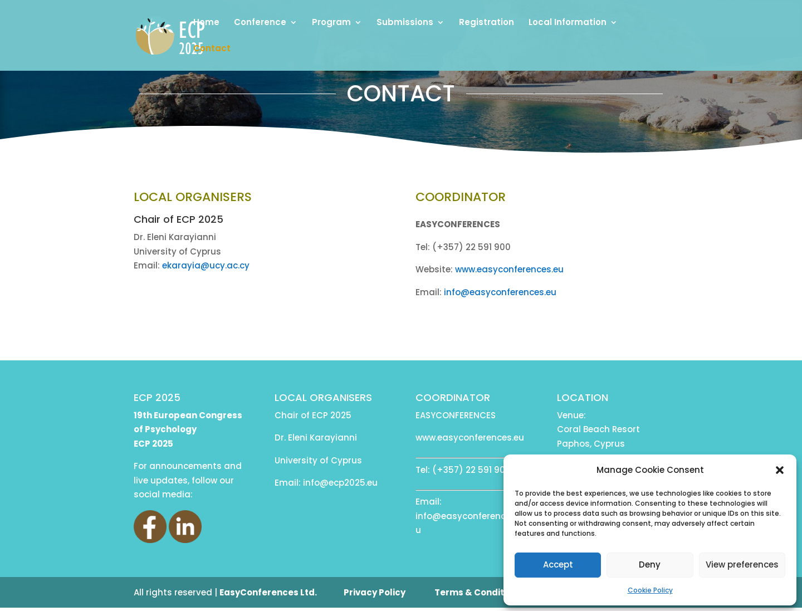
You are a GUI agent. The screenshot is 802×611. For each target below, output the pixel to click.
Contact (212, 49)
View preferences (742, 564)
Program (331, 23)
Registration (486, 23)
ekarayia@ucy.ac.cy (206, 265)
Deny (650, 564)
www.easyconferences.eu (509, 269)
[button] (779, 470)
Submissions (404, 23)
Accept (558, 564)
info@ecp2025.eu (340, 482)
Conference (260, 23)
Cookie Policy (650, 590)
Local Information (568, 23)
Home (206, 23)
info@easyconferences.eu (500, 292)
